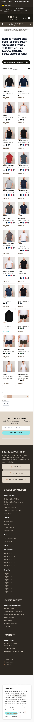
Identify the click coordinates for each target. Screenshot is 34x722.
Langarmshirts (9, 527)
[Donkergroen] (21, 329)
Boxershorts (8, 549)
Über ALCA (8, 513)
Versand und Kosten (11, 608)
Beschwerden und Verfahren (14, 614)
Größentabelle (9, 617)
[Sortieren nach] (19, 69)
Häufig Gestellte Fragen (12, 605)
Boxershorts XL (9, 553)
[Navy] (4, 95)
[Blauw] (23, 145)
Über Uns (7, 626)
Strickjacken (8, 542)
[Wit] (4, 120)
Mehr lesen (21, 712)
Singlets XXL (8, 574)
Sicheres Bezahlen (10, 623)
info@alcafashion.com (13, 651)
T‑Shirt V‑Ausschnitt (7, 217)
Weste (5, 324)
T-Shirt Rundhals (23, 140)
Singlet (5, 115)
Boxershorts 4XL (9, 562)
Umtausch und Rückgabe (13, 611)
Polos (6, 545)
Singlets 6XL (8, 586)
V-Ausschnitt (8, 521)
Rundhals (7, 524)
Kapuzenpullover (10, 539)
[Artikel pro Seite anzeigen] (5, 403)
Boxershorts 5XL (9, 565)
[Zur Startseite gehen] (13, 17)
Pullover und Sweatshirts (13, 535)
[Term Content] (30, 24)
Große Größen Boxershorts (13, 510)
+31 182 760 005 (9, 648)
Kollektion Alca (9, 495)
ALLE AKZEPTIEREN (11, 713)
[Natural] (23, 381)
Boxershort (21, 324)
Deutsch (7, 5)
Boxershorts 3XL (9, 559)
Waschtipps (8, 620)
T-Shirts (6, 518)
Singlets (7, 570)
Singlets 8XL (8, 592)
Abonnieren (16, 433)
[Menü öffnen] (4, 17)
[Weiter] (27, 396)
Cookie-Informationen (11, 716)
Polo (4, 299)
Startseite (5, 27)
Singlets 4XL (8, 580)
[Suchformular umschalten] (23, 18)
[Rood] (26, 145)
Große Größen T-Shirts (11, 499)
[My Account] (26, 18)
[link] (5, 396)
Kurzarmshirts (9, 530)
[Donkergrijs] (28, 145)
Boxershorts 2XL (9, 556)
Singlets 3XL (8, 577)
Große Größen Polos (11, 507)
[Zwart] (18, 95)
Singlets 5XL (8, 583)
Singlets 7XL (8, 589)
